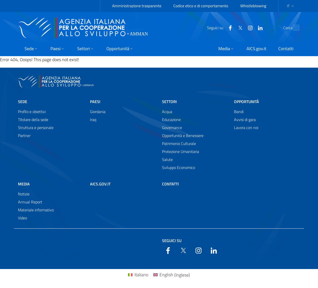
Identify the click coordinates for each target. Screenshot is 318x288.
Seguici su (172, 241)
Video (22, 218)
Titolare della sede (33, 120)
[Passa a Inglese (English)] (171, 275)
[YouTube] (239, 27)
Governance (172, 128)
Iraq (93, 120)
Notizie (24, 194)
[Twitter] (229, 27)
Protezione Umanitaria (180, 151)
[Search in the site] (294, 28)
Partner (24, 136)
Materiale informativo (36, 210)
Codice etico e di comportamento (201, 6)
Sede (22, 102)
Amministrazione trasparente (137, 6)
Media (24, 184)
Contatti (170, 184)
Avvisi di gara (245, 120)
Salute (167, 159)
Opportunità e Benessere (183, 136)
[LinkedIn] (249, 27)
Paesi (95, 102)
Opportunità (246, 102)
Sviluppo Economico (178, 167)
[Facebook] (219, 27)
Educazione (171, 120)
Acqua (167, 112)
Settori (169, 102)
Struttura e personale (36, 128)
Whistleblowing (253, 6)
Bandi (239, 112)
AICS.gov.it (100, 184)
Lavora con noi (246, 128)
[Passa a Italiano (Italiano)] (138, 275)
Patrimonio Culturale (179, 143)
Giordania (98, 112)
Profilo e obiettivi (32, 112)
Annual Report (30, 202)
